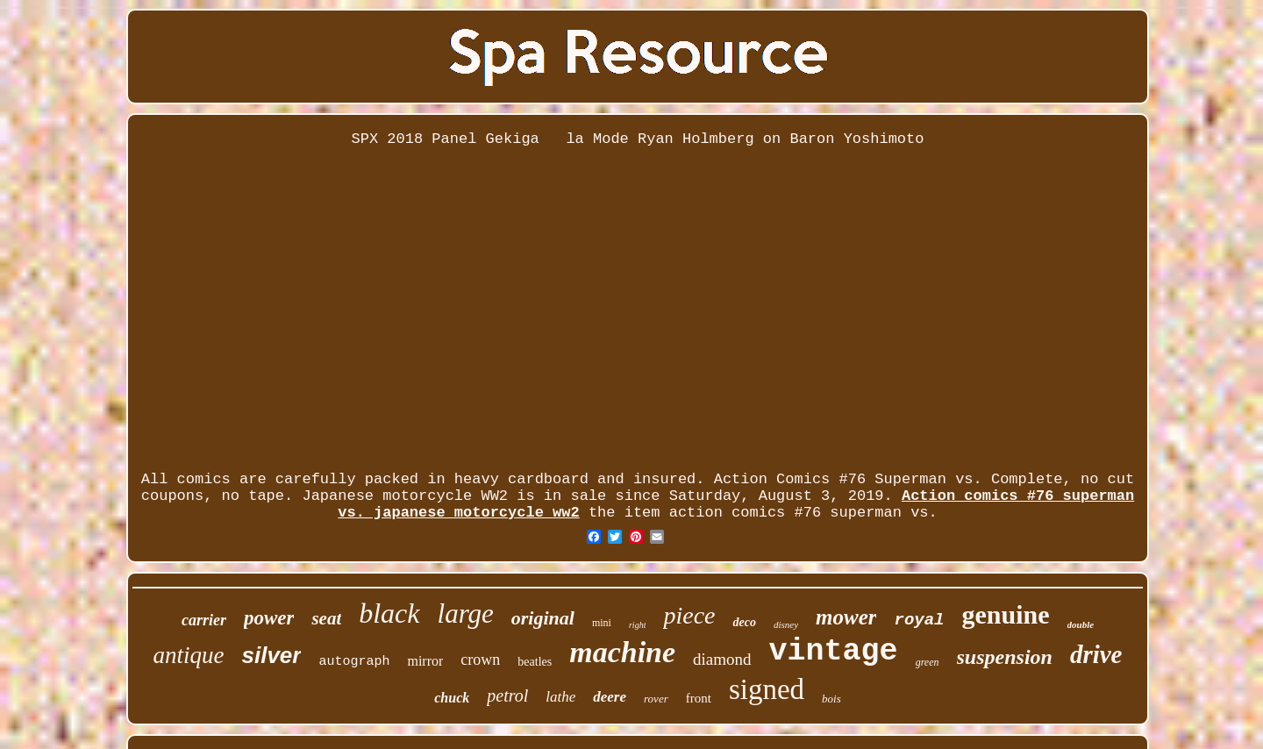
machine (622, 652)
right (637, 625)
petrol (507, 695)
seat (326, 618)
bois (831, 698)
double (1081, 624)
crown (480, 659)
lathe (560, 696)
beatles (534, 661)
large (466, 613)
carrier (204, 620)
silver (271, 655)
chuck (451, 697)
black (389, 613)
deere (609, 696)
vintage (833, 651)
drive (1096, 654)
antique (188, 655)
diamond (722, 659)
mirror (425, 660)
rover (656, 698)
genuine (1006, 614)
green (927, 662)
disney (786, 624)
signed (766, 689)
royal (919, 620)
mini (601, 623)
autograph (353, 661)
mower (846, 617)
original (542, 618)
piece (689, 615)
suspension (1004, 657)
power (269, 618)
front (698, 698)
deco (743, 622)
